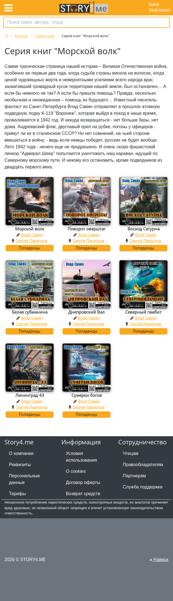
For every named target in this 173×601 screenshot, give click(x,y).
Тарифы (17, 493)
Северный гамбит (143, 312)
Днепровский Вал (86, 312)
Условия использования (81, 456)
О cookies (76, 471)
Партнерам (134, 475)
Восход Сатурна (144, 229)
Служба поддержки (142, 487)
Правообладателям (143, 464)
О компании (21, 453)
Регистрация (159, 10)
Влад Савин (32, 235)
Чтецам (130, 453)
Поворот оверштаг (86, 229)
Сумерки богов (86, 395)
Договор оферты (83, 482)
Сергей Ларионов (32, 241)
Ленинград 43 (29, 395)
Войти (154, 4)
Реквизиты (20, 464)
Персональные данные (24, 479)
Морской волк (29, 229)
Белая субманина (29, 312)
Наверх (159, 559)
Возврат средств (83, 493)
